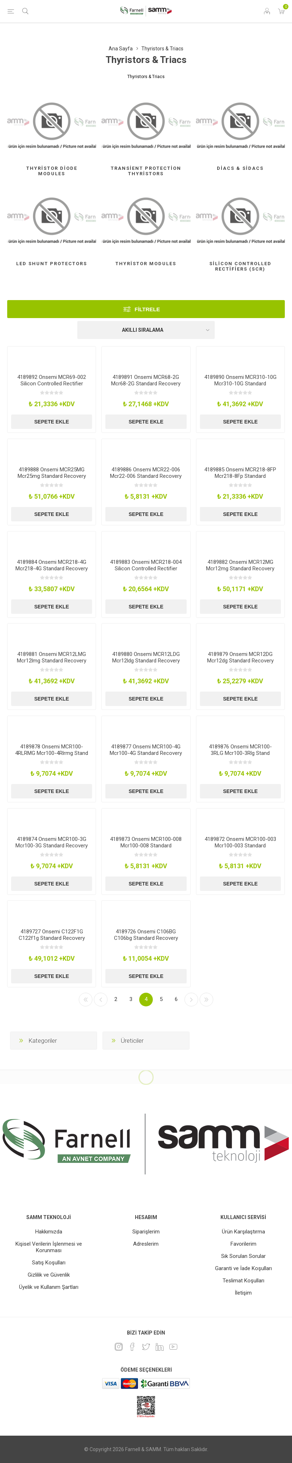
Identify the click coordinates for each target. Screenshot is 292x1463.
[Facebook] (132, 1347)
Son (206, 999)
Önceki (101, 999)
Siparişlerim (146, 1231)
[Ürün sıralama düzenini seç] (146, 330)
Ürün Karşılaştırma (243, 1231)
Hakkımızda (48, 1231)
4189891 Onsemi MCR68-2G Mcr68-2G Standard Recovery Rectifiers (146, 383)
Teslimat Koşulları (243, 1280)
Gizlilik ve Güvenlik (49, 1275)
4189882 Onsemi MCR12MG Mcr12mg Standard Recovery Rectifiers (240, 568)
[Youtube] (173, 1347)
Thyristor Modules (145, 263)
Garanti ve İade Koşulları (243, 1268)
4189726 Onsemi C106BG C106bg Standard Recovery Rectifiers (146, 938)
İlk (85, 999)
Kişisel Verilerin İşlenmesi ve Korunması (48, 1247)
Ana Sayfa (121, 48)
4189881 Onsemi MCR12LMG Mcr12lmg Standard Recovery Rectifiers (51, 660)
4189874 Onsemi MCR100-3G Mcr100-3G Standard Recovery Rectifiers (51, 845)
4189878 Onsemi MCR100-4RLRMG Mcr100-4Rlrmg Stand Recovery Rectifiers (51, 753)
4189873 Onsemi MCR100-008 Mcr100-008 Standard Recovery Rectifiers (146, 845)
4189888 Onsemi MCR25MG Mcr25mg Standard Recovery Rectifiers (52, 476)
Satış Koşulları (48, 1262)
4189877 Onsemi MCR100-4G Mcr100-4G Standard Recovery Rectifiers (146, 753)
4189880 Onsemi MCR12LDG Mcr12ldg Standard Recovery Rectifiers (146, 660)
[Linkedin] (159, 1347)
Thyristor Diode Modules (51, 171)
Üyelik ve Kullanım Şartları (48, 1287)
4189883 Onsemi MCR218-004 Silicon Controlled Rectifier (146, 565)
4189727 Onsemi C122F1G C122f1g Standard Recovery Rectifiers (52, 938)
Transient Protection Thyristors (146, 171)
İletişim (243, 1293)
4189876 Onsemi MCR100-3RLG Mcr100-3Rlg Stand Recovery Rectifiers (240, 753)
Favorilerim (243, 1244)
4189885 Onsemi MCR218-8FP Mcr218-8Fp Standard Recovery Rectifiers (240, 476)
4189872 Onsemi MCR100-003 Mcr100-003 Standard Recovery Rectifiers (240, 845)
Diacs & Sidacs (240, 168)
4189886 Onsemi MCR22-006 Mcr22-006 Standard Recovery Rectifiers (146, 476)
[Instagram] (118, 1347)
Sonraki (191, 999)
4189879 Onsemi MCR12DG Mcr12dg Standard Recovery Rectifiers (240, 660)
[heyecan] (146, 1347)
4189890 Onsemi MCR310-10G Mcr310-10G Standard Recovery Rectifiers (240, 383)
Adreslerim (146, 1244)
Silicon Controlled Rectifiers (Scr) (240, 266)
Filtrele (147, 309)
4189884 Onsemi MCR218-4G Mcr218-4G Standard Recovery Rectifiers (51, 568)
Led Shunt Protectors (51, 263)
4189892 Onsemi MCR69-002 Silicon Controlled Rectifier (51, 380)
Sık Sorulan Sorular (243, 1256)
